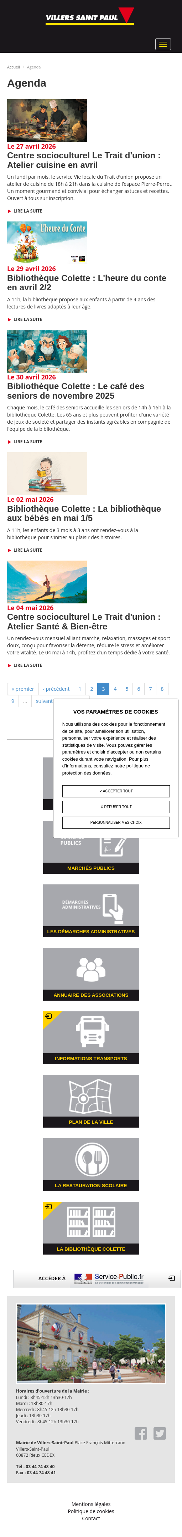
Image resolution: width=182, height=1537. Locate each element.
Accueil (13, 67)
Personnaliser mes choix (116, 823)
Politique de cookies (91, 1511)
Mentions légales (91, 1504)
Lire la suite (27, 211)
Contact (91, 1518)
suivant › (46, 701)
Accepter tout (116, 791)
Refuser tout (116, 807)
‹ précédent (56, 688)
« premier (23, 688)
